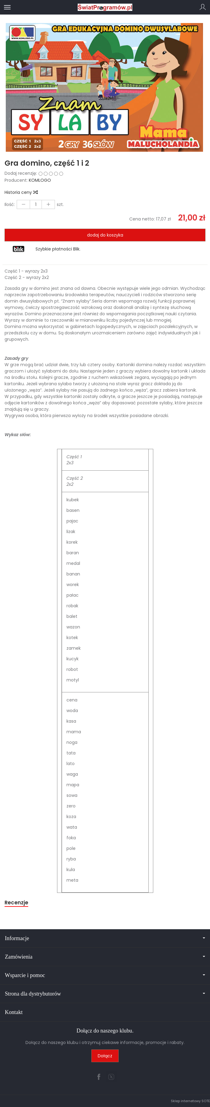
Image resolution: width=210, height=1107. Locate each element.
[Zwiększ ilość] (23, 204)
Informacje (105, 938)
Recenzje (16, 902)
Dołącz (105, 1056)
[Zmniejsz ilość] (48, 204)
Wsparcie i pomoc (105, 975)
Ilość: (10, 204)
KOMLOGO (40, 180)
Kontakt (14, 1012)
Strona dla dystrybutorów (105, 994)
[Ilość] (36, 204)
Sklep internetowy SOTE (190, 1101)
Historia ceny (21, 192)
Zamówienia (105, 957)
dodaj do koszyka (105, 235)
